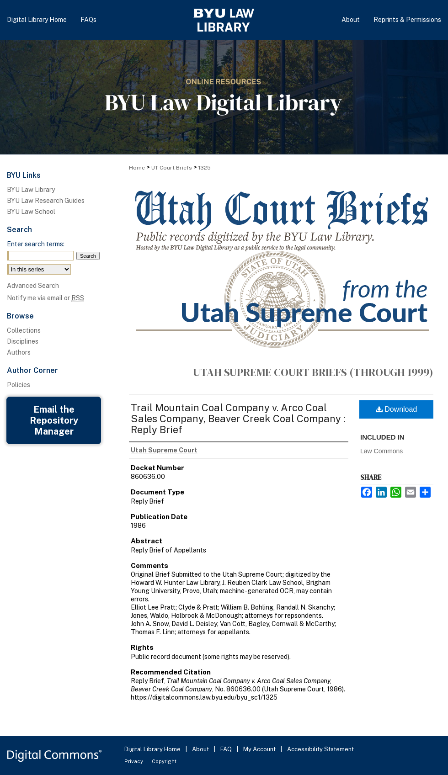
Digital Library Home (153, 749)
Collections (24, 330)
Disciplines (22, 341)
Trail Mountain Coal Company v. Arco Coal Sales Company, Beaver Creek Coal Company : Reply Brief (238, 418)
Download (396, 409)
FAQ (226, 749)
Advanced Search (33, 285)
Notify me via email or (45, 298)
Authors (19, 352)
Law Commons (381, 451)
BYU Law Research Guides (46, 200)
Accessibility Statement (320, 749)
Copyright (164, 761)
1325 (204, 168)
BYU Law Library (31, 189)
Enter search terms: (35, 244)
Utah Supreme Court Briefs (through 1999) (313, 372)
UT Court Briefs (171, 168)
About (201, 749)
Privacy (134, 761)
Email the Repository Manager (54, 420)
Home (137, 168)
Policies (18, 384)
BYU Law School (31, 211)
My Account (260, 749)
